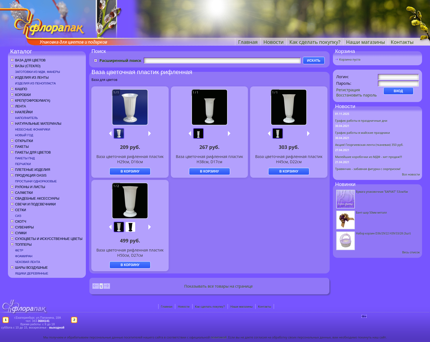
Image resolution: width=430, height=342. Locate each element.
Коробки (23, 95)
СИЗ (18, 215)
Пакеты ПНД (25, 158)
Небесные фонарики (32, 129)
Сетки (20, 210)
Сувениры (24, 227)
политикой (219, 337)
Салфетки (24, 193)
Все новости (411, 174)
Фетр (19, 250)
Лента (20, 106)
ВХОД (398, 91)
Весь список (411, 252)
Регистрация (348, 89)
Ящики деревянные (31, 273)
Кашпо (21, 89)
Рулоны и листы (30, 187)
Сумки (21, 233)
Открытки (24, 141)
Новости (274, 42)
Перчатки (23, 164)
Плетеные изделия (32, 170)
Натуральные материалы (38, 124)
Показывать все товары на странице (218, 286)
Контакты (402, 42)
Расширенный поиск (120, 60)
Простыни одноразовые (36, 181)
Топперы (23, 245)
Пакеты (22, 147)
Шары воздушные (31, 268)
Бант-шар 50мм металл (371, 212)
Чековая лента (27, 262)
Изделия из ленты (32, 78)
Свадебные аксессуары (37, 198)
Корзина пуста (349, 59)
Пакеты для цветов (33, 152)
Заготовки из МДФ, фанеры (37, 72)
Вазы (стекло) (27, 66)
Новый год (24, 135)
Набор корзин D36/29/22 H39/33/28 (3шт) (383, 233)
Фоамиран (23, 256)
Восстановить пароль (356, 95)
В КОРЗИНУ (130, 171)
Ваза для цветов (30, 60)
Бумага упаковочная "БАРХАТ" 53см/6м (382, 192)
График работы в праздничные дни (361, 120)
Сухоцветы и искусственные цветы (48, 239)
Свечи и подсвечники (35, 204)
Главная (248, 42)
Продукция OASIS (31, 175)
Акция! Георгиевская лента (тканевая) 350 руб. (369, 145)
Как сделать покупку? (314, 42)
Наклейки (24, 112)
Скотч (20, 222)
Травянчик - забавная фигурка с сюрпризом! (368, 169)
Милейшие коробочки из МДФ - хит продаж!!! (368, 157)
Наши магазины (365, 42)
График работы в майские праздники (362, 133)
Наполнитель (26, 118)
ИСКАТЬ (314, 61)
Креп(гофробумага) (32, 101)
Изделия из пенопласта (35, 83)
